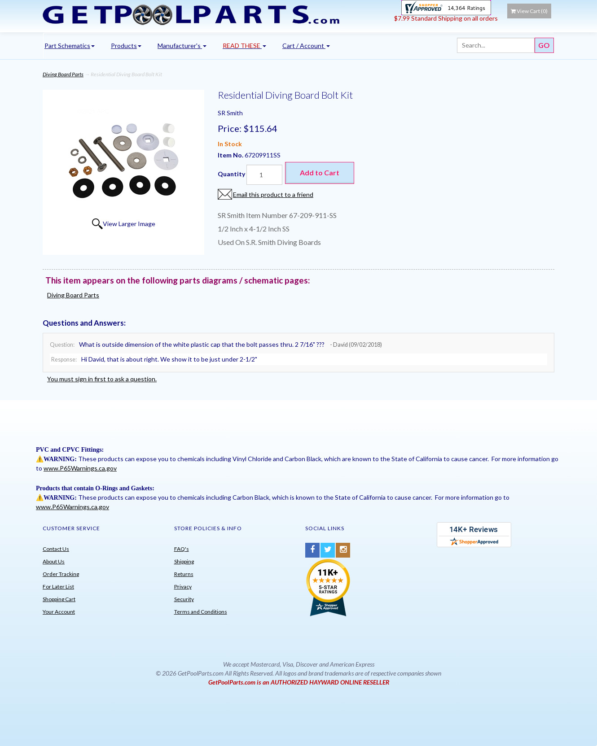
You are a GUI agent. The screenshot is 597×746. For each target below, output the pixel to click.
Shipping (184, 561)
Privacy (183, 586)
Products (126, 45)
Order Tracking (61, 574)
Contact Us (56, 548)
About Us (54, 561)
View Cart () (529, 11)
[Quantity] (264, 175)
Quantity (231, 174)
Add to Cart (319, 172)
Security (184, 599)
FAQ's (181, 548)
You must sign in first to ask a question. (102, 379)
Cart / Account (306, 45)
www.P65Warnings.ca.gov (80, 468)
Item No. (231, 155)
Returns (183, 574)
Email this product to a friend (273, 194)
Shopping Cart (59, 599)
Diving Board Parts (63, 74)
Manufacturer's (182, 45)
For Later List (58, 586)
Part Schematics (69, 45)
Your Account (59, 611)
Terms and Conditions (200, 611)
